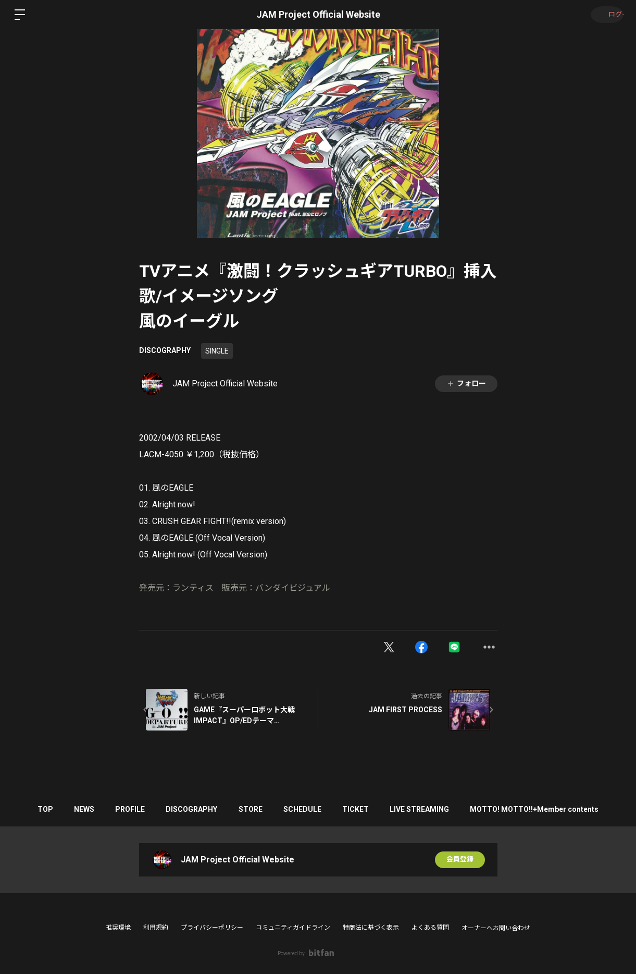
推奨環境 (118, 927)
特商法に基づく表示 (371, 927)
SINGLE (217, 351)
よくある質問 (430, 927)
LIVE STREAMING (435, 809)
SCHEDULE (308, 809)
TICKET (366, 809)
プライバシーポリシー (212, 927)
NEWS (69, 809)
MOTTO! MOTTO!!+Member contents (555, 809)
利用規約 (155, 927)
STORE (251, 809)
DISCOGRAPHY (165, 350)
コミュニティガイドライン (293, 927)
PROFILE (120, 809)
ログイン (604, 14)
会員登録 (460, 860)
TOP (25, 809)
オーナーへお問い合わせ (496, 928)
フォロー (466, 383)
